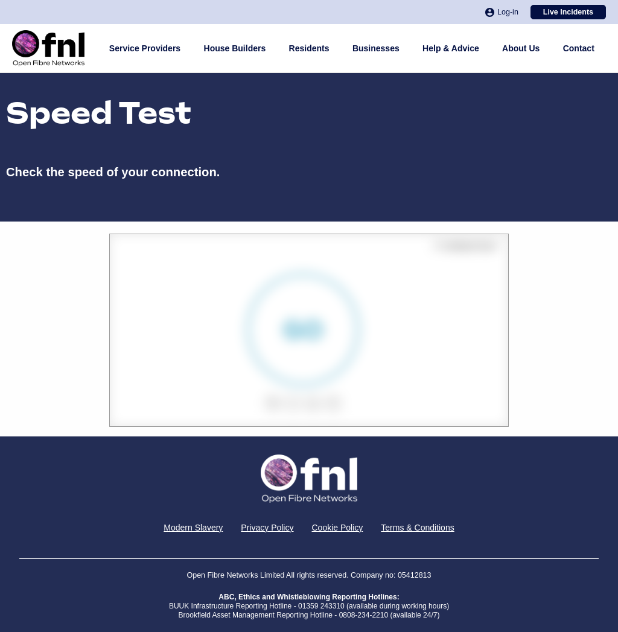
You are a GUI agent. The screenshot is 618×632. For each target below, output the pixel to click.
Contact (578, 48)
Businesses (376, 48)
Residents (309, 48)
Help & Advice (450, 48)
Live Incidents (568, 12)
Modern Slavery (193, 527)
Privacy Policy (267, 527)
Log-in (501, 12)
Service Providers (144, 48)
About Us (521, 48)
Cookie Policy (337, 527)
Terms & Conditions (417, 527)
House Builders (235, 48)
